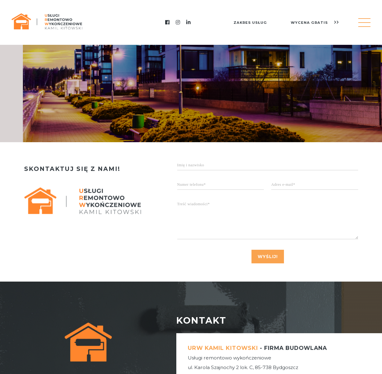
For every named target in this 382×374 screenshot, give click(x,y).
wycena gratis (315, 22)
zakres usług (250, 22)
